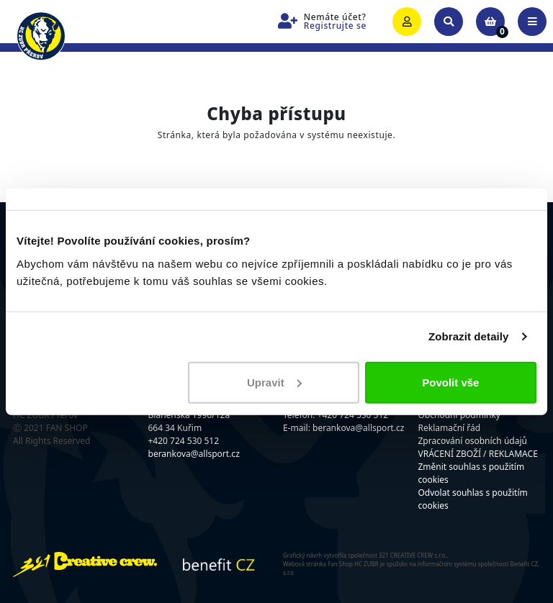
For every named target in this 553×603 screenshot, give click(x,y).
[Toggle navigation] (532, 21)
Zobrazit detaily (468, 336)
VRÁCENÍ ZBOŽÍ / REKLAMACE (478, 454)
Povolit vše (450, 382)
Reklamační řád (449, 428)
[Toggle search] (448, 21)
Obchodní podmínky (459, 415)
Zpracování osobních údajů (472, 441)
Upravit (274, 382)
